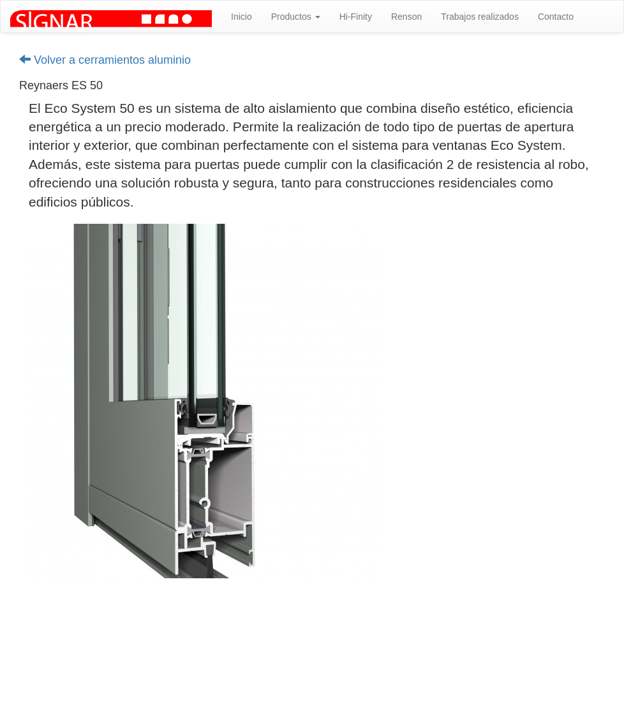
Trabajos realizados (480, 16)
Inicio (241, 16)
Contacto (556, 16)
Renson (406, 16)
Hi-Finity (355, 16)
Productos (295, 16)
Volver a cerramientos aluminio (105, 60)
